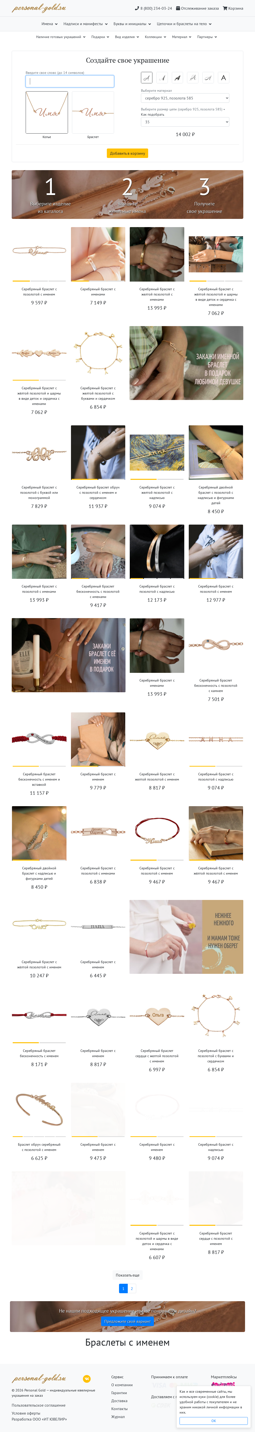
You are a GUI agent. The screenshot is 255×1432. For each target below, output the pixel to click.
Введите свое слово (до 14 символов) (55, 72)
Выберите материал (156, 90)
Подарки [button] (98, 37)
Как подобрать (152, 114)
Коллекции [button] (154, 37)
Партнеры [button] (205, 37)
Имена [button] (48, 23)
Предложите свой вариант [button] (127, 1321)
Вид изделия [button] (125, 37)
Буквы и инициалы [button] (130, 23)
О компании (122, 1384)
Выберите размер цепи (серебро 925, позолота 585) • (183, 112)
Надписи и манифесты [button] (84, 23)
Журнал (118, 1416)
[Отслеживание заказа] (197, 8)
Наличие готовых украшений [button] (59, 37)
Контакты (119, 1408)
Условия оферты (26, 1413)
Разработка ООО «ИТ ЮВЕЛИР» (39, 1419)
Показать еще (127, 1275)
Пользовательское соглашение (38, 1405)
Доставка (119, 1400)
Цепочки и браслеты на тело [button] (182, 23)
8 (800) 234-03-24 (153, 8)
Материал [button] (180, 37)
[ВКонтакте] (87, 1378)
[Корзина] (232, 8)
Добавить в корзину (127, 153)
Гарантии (119, 1392)
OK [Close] (213, 1421)
